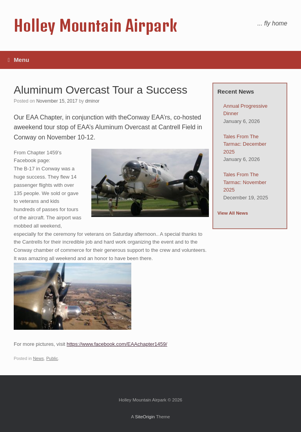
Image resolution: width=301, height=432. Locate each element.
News (38, 358)
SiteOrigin (145, 416)
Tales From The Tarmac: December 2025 (245, 144)
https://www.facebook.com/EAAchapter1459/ (117, 344)
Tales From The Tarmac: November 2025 (245, 182)
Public (52, 358)
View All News (233, 212)
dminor (92, 101)
